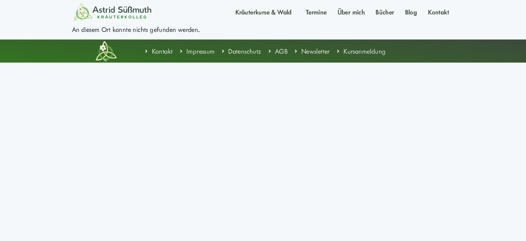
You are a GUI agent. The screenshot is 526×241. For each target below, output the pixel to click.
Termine (316, 11)
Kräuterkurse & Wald (265, 11)
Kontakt (438, 11)
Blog (411, 11)
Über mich (351, 11)
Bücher (384, 11)
